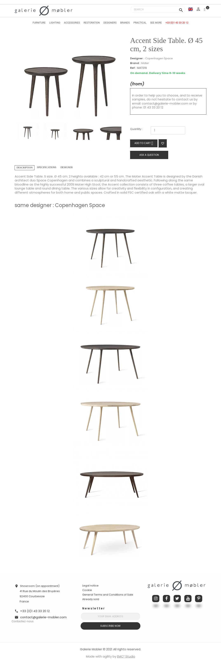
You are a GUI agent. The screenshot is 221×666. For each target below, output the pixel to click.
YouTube (188, 598)
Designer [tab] (66, 167)
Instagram (155, 598)
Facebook (166, 598)
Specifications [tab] (46, 167)
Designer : (137, 58)
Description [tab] (24, 167)
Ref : (133, 68)
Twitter (177, 598)
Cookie (87, 590)
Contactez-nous (23, 621)
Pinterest (198, 598)
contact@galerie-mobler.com (165, 103)
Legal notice (90, 586)
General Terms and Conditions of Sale (107, 595)
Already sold (90, 599)
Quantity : (136, 129)
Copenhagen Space (159, 58)
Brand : (135, 63)
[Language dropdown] (190, 9)
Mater (145, 63)
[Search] (157, 9)
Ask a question (149, 155)
